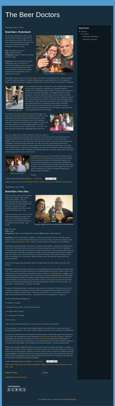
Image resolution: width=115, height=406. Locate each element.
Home (45, 372)
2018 (83, 31)
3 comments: (37, 178)
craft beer (50, 364)
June (85, 34)
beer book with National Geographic (52, 336)
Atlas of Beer (14, 364)
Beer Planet (58, 277)
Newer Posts (11, 372)
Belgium (13, 182)
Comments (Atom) (21, 377)
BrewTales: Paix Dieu (17, 191)
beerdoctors (36, 364)
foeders (23, 67)
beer (21, 364)
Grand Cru (49, 182)
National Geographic (61, 364)
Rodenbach (19, 114)
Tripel (11, 367)
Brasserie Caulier (24, 242)
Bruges (30, 182)
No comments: (38, 361)
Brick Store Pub (38, 158)
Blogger (73, 399)
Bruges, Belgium (32, 78)
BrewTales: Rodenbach (18, 32)
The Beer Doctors (32, 15)
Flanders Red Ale (39, 182)
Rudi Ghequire (67, 182)
